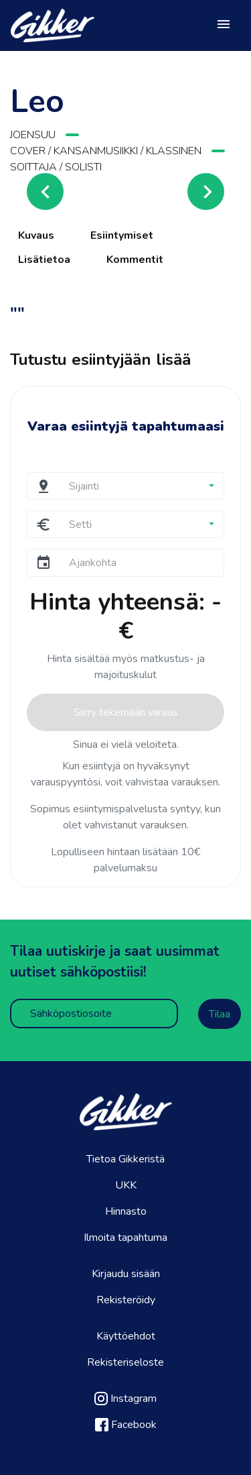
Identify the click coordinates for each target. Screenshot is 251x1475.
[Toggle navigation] (223, 25)
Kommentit (134, 259)
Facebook (126, 1424)
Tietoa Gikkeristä (125, 1159)
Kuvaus (36, 235)
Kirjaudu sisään (126, 1273)
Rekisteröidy (125, 1300)
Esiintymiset (121, 235)
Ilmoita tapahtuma (125, 1237)
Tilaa (219, 1014)
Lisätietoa (44, 259)
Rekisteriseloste (125, 1362)
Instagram (125, 1398)
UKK (126, 1185)
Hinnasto (126, 1211)
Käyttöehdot (125, 1336)
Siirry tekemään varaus (126, 712)
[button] (141, 486)
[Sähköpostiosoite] (94, 1013)
